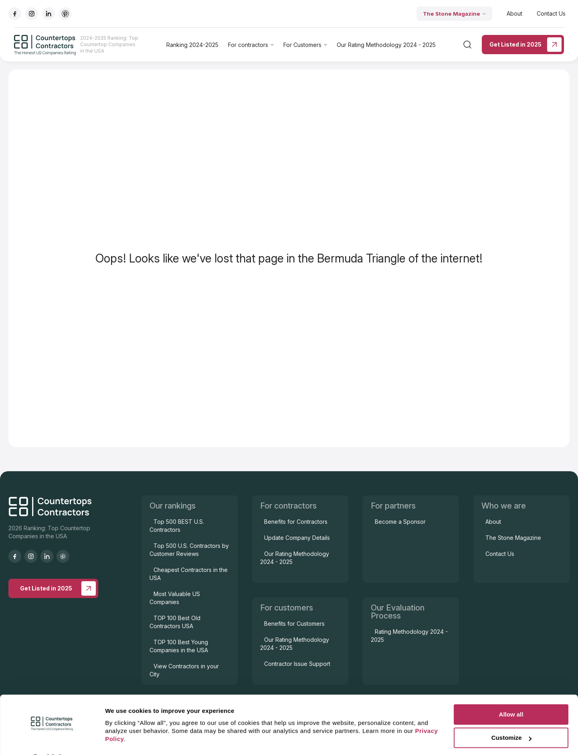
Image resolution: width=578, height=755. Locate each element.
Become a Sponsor (400, 521)
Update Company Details (297, 537)
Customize (511, 716)
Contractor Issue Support (297, 663)
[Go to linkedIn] (48, 13)
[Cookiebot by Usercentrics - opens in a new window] (52, 739)
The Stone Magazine (454, 13)
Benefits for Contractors (295, 521)
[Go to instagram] (31, 13)
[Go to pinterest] (65, 13)
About (514, 13)
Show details (123, 739)
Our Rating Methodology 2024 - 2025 (386, 44)
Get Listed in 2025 (525, 44)
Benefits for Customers (294, 623)
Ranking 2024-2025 (192, 44)
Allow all (511, 693)
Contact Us (551, 13)
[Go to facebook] (14, 13)
